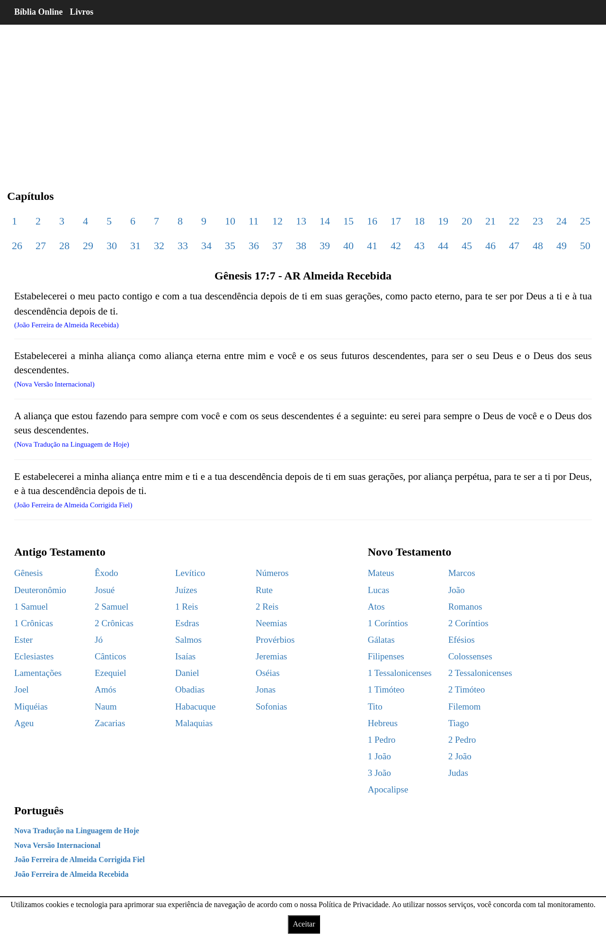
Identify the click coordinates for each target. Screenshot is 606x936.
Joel (21, 689)
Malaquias (194, 723)
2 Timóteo (466, 689)
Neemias (271, 623)
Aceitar (304, 924)
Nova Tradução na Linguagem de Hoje (76, 831)
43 (419, 246)
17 (396, 221)
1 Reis (186, 607)
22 (514, 221)
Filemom (464, 706)
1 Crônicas (33, 623)
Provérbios (275, 640)
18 (419, 221)
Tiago (458, 723)
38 (301, 246)
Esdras (187, 623)
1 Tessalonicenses (400, 673)
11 (253, 221)
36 (254, 246)
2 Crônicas (114, 623)
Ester (23, 640)
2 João (460, 756)
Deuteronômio (40, 590)
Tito (375, 706)
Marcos (461, 573)
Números (272, 573)
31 (135, 246)
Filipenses (386, 656)
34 (206, 246)
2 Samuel (111, 607)
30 (112, 246)
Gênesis (28, 573)
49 (561, 246)
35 (230, 246)
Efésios (461, 640)
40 (348, 246)
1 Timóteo (386, 689)
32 (159, 246)
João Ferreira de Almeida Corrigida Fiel (79, 859)
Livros (82, 12)
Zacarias (110, 723)
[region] (303, 99)
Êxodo (106, 573)
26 (17, 246)
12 (277, 221)
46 (490, 246)
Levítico (190, 573)
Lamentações (38, 673)
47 (514, 246)
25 (585, 221)
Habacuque (195, 706)
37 (277, 246)
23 (538, 221)
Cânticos (110, 656)
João (456, 590)
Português (38, 810)
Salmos (188, 640)
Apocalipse (388, 789)
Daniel (187, 673)
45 (467, 246)
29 (88, 246)
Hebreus (383, 723)
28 (64, 246)
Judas (458, 773)
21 (490, 221)
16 (372, 221)
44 (443, 246)
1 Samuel (31, 607)
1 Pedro (382, 740)
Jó (99, 640)
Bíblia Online (38, 12)
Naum (105, 706)
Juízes (186, 590)
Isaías (185, 656)
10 (230, 221)
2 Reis (267, 607)
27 (41, 246)
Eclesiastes (33, 656)
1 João (379, 756)
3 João (379, 773)
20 (467, 221)
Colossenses (470, 656)
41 (372, 246)
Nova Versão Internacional (57, 845)
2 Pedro (462, 740)
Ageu (24, 723)
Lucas (378, 590)
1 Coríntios (388, 623)
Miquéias (31, 706)
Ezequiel (110, 673)
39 (325, 246)
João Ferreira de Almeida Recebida (71, 874)
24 (561, 221)
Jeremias (271, 656)
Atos (376, 607)
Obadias (190, 689)
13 (301, 221)
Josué (105, 590)
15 (348, 221)
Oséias (268, 673)
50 (585, 246)
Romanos (465, 607)
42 (396, 246)
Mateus (381, 573)
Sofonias (271, 706)
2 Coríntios (468, 623)
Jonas (266, 689)
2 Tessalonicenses (480, 673)
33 (183, 246)
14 (325, 221)
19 (443, 221)
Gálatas (381, 640)
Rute (264, 590)
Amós (105, 689)
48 (538, 246)
